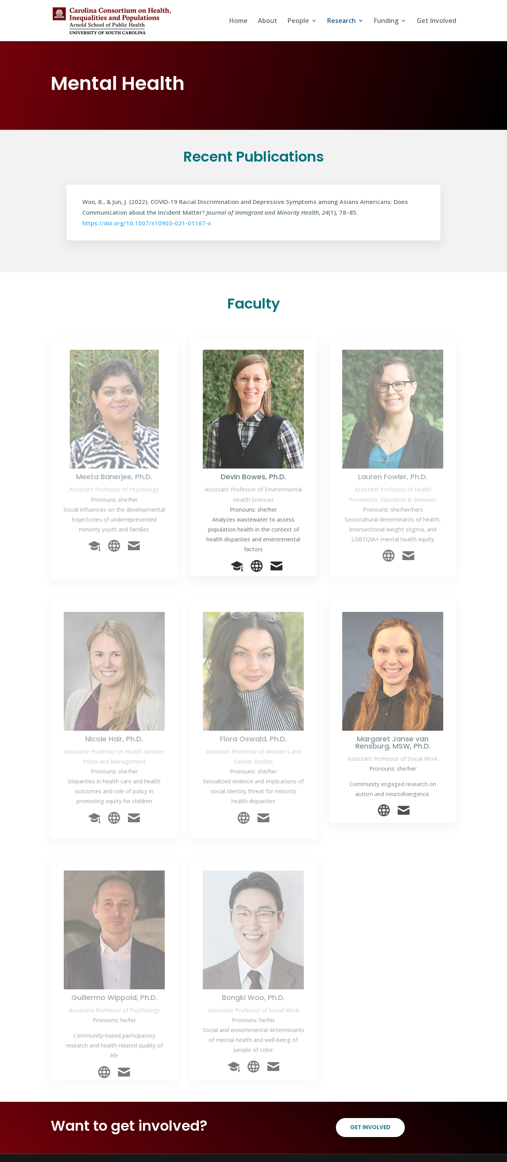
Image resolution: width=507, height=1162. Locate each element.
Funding (386, 21)
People (298, 21)
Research (341, 21)
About (267, 21)
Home (238, 21)
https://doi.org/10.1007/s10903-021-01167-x (146, 223)
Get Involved (436, 21)
